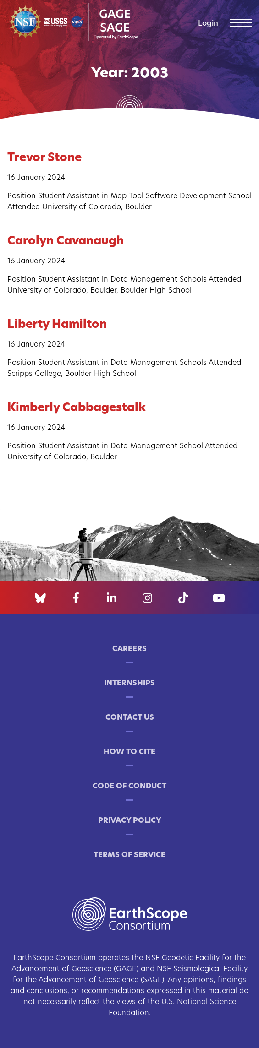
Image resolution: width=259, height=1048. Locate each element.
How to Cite (129, 752)
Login (208, 23)
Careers (129, 649)
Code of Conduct (129, 786)
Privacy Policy (129, 821)
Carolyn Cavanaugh (65, 241)
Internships (129, 683)
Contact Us (129, 718)
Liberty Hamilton (57, 325)
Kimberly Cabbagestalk (76, 408)
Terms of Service (129, 855)
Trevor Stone (44, 158)
